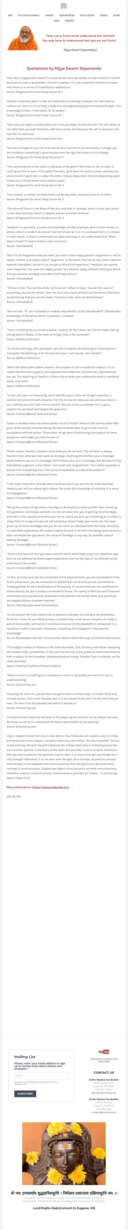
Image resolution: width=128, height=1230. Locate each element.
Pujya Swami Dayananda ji (35, 16)
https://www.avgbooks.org (50, 787)
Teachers (110, 16)
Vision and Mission (72, 16)
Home (16, 16)
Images (63, 21)
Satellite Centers (93, 16)
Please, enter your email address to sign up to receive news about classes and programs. (39, 1066)
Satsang (51, 21)
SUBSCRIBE (25, 1093)
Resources (75, 21)
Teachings (55, 16)
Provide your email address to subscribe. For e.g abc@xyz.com (35, 1083)
